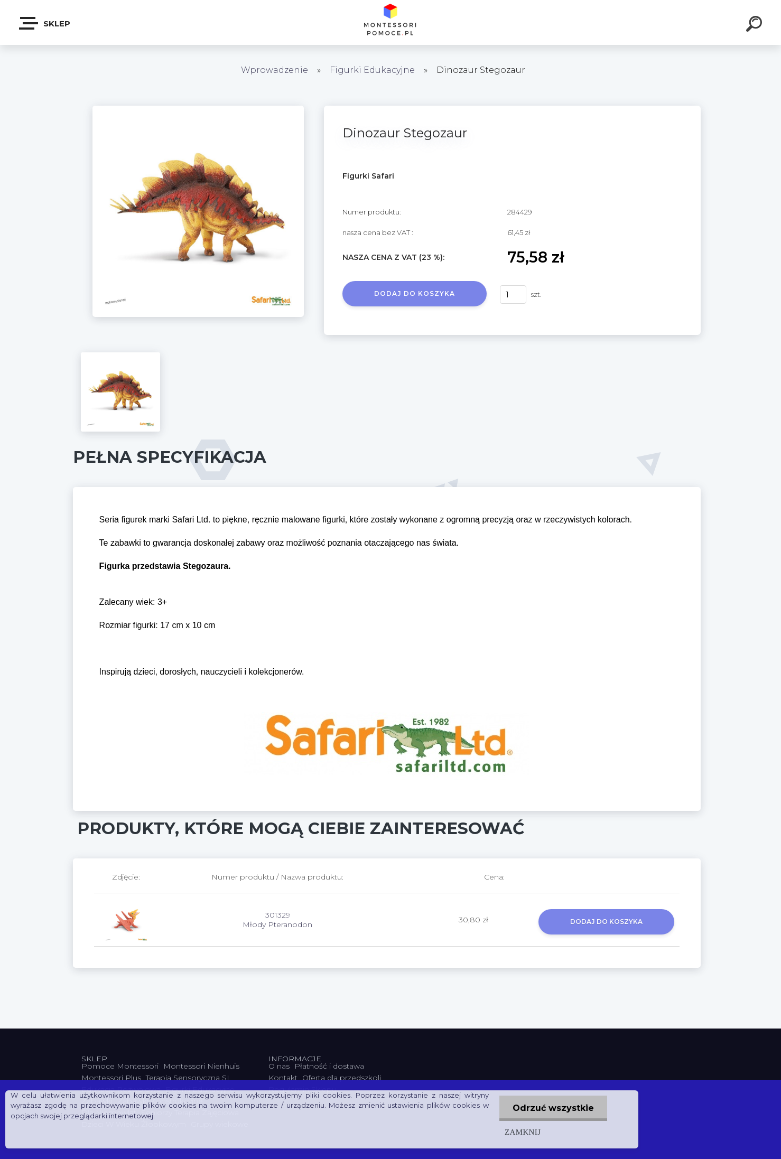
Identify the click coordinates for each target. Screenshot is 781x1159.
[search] (755, 25)
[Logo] (391, 22)
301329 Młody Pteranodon (277, 919)
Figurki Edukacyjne (373, 70)
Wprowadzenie (274, 70)
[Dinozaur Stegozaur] (198, 109)
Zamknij (523, 1132)
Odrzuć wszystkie (553, 1108)
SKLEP (45, 23)
